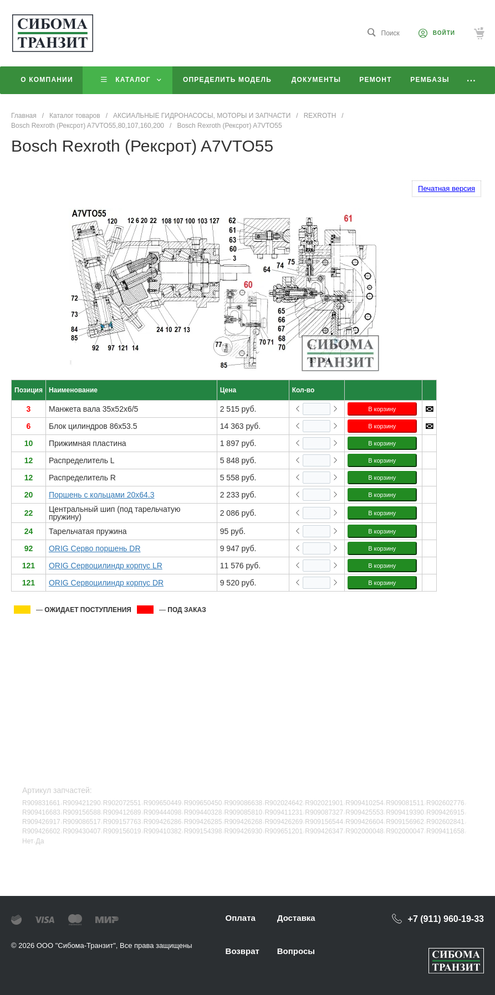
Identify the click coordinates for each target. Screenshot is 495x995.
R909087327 (324, 812)
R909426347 (324, 831)
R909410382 (163, 831)
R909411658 (445, 831)
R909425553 (364, 812)
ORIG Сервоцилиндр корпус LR (105, 565)
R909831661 (41, 803)
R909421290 (82, 803)
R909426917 (41, 822)
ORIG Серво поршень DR (95, 548)
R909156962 (405, 822)
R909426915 (445, 812)
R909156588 (82, 812)
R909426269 (283, 822)
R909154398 (203, 831)
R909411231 (283, 812)
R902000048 (364, 831)
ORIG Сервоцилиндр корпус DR (106, 582)
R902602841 (445, 822)
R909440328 (203, 812)
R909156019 (122, 831)
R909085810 (243, 812)
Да (40, 841)
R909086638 (243, 803)
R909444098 (163, 812)
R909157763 (122, 822)
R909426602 (41, 831)
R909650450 (203, 803)
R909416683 (41, 812)
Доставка (296, 918)
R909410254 (364, 803)
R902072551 (122, 803)
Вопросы (296, 951)
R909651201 (283, 831)
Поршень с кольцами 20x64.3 (102, 494)
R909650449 (163, 803)
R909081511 (405, 803)
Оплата (241, 918)
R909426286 (163, 822)
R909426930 (243, 831)
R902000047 (405, 831)
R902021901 (324, 803)
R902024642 (283, 803)
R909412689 (122, 812)
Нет (27, 841)
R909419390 (405, 812)
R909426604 (364, 822)
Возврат (242, 951)
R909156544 (324, 822)
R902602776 (445, 803)
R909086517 (82, 822)
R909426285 (203, 822)
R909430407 (82, 831)
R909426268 (243, 822)
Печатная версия (446, 188)
